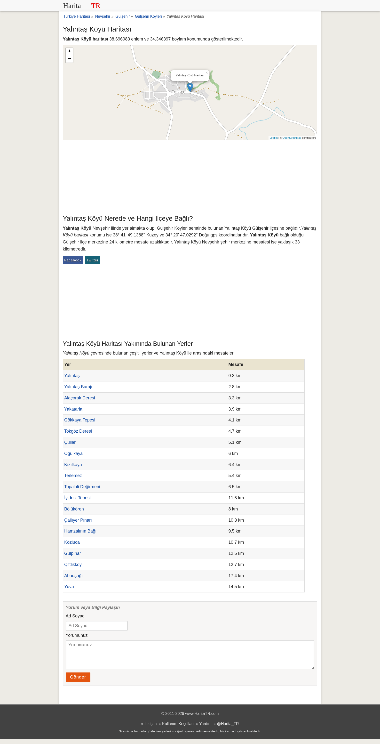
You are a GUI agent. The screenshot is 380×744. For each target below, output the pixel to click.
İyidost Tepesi (77, 497)
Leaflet (274, 137)
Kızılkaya (73, 464)
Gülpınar (72, 553)
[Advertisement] (190, 176)
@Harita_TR (228, 728)
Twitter (92, 260)
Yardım (205, 728)
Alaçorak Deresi (79, 398)
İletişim (150, 728)
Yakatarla (73, 409)
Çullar (70, 442)
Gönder (78, 681)
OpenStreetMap (292, 137)
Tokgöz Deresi (78, 431)
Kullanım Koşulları (178, 728)
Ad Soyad (75, 616)
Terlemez (73, 475)
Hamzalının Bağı (80, 531)
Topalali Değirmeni (82, 486)
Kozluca (72, 542)
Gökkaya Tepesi (79, 420)
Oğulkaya (73, 453)
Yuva (69, 586)
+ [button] (69, 51)
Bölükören (74, 509)
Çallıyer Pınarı (78, 520)
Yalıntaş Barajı (78, 386)
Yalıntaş (72, 375)
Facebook (72, 260)
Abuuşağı (73, 575)
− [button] (69, 59)
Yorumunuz (76, 635)
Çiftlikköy (73, 564)
